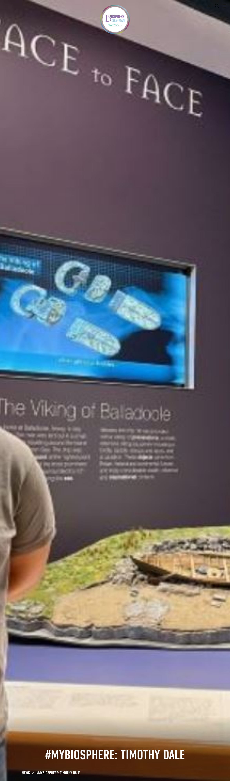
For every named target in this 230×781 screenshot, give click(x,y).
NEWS (26, 772)
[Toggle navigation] (224, 6)
